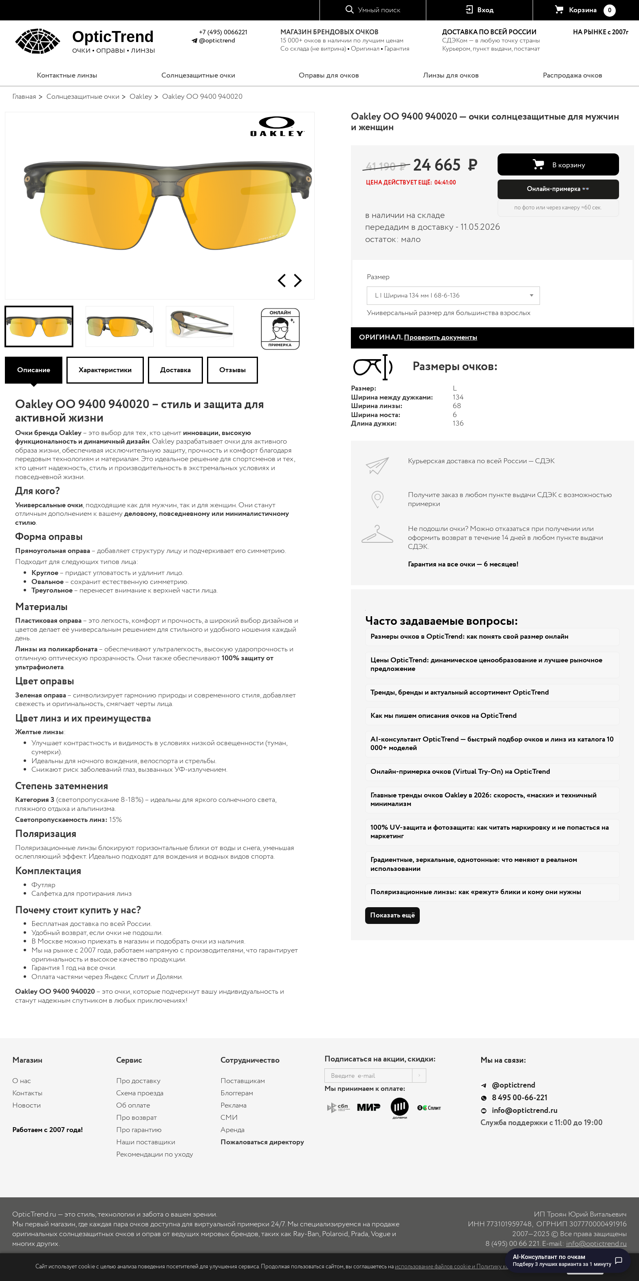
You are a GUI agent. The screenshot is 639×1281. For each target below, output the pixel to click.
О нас (21, 1081)
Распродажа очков (572, 75)
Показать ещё (392, 915)
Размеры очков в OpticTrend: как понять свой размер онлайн (469, 636)
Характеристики (105, 370)
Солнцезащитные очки (198, 75)
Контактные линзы (67, 75)
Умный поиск (379, 10)
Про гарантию (139, 1130)
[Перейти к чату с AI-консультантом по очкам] (568, 1260)
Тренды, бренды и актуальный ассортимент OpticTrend (459, 692)
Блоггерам (236, 1093)
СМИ (229, 1117)
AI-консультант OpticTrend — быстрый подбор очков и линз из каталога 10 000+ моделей (492, 744)
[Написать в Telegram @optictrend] (194, 42)
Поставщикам (242, 1081)
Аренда (232, 1130)
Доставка (175, 370)
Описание (33, 370)
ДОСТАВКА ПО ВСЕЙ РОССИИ (489, 32)
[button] (281, 280)
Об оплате (133, 1105)
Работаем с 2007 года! (47, 1130)
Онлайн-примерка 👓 (558, 189)
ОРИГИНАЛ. (418, 337)
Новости (26, 1105)
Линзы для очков (451, 75)
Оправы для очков (329, 75)
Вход (485, 10)
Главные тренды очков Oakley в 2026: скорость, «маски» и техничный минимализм (483, 800)
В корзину (568, 165)
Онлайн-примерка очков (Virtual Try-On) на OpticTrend (460, 771)
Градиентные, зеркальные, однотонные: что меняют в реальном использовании (473, 864)
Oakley (141, 96)
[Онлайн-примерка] (281, 326)
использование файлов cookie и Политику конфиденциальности (476, 1267)
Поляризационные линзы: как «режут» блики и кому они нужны (475, 892)
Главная (24, 96)
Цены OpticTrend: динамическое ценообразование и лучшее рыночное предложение (486, 665)
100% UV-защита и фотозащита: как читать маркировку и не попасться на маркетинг (489, 832)
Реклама (233, 1105)
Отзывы (232, 370)
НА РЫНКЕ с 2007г (600, 33)
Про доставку (138, 1081)
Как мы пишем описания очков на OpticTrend (443, 715)
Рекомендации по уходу (154, 1154)
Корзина (592, 10)
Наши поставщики (145, 1142)
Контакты (27, 1093)
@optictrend (217, 40)
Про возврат (136, 1117)
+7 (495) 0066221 (223, 32)
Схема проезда (139, 1093)
